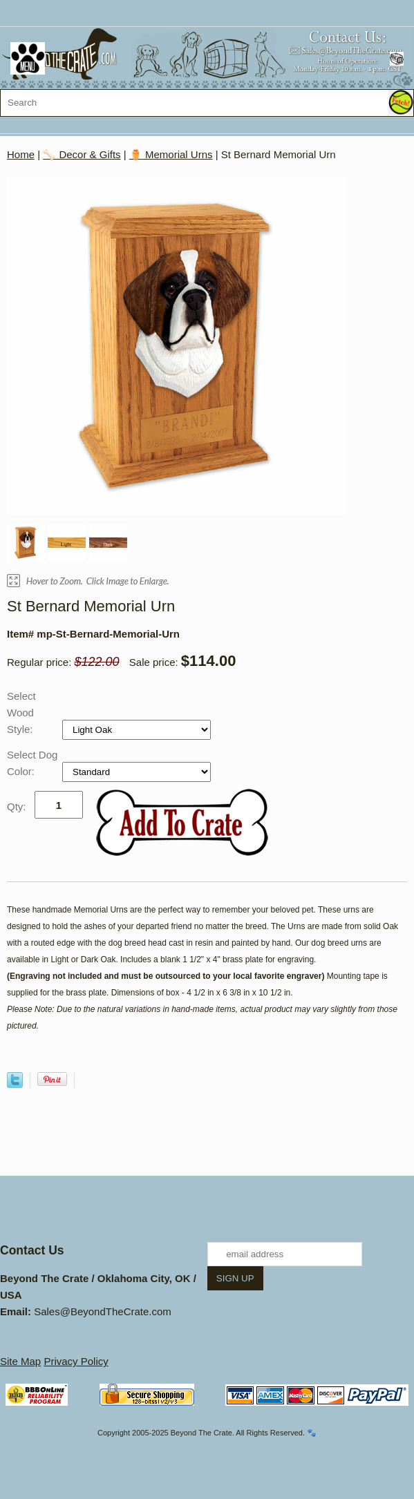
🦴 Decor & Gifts (81, 154)
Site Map (20, 1361)
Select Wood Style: (21, 712)
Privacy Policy (76, 1361)
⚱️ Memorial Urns (171, 154)
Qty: (16, 806)
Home (21, 154)
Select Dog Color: (32, 763)
